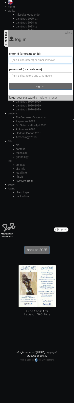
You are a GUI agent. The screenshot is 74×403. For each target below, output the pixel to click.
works (11, 10)
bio (10, 141)
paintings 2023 (26, 26)
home (11, 6)
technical (21, 152)
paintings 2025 (27, 18)
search (12, 184)
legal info (21, 172)
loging (11, 188)
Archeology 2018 (26, 137)
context (20, 149)
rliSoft (19, 176)
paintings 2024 (26, 22)
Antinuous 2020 (25, 129)
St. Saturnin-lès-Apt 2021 (31, 125)
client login (22, 192)
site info (20, 168)
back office (22, 196)
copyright (51, 352)
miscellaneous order (28, 14)
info (10, 160)
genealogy (22, 156)
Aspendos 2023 (25, 121)
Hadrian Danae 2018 (28, 133)
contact (20, 164)
